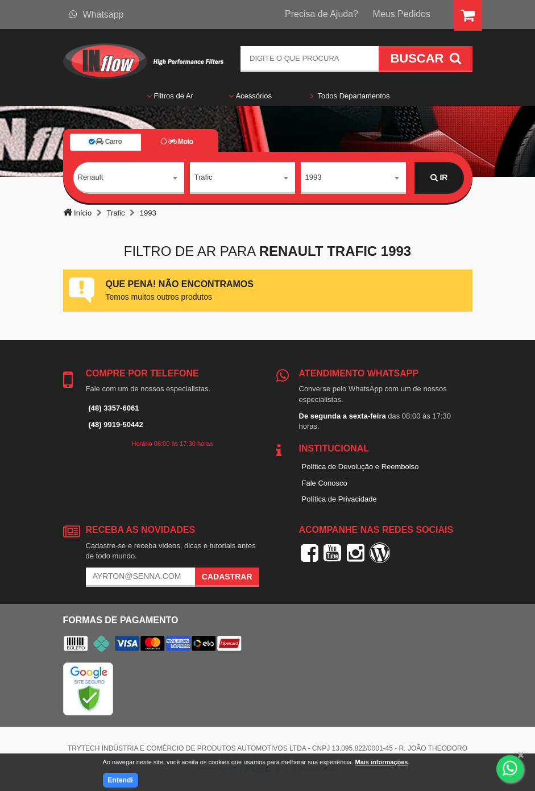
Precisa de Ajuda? (321, 14)
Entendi (120, 780)
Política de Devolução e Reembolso (360, 466)
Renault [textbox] (90, 177)
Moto (177, 142)
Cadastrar (227, 576)
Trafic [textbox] (203, 177)
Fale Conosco (324, 483)
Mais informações (381, 762)
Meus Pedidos (401, 14)
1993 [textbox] (313, 177)
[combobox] (128, 178)
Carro (105, 142)
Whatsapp (96, 14)
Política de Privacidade (339, 499)
